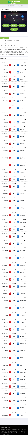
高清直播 (6, 25)
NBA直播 (8, 427)
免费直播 (22, 25)
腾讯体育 (14, 29)
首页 (8, 6)
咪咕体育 (14, 25)
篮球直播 (12, 6)
